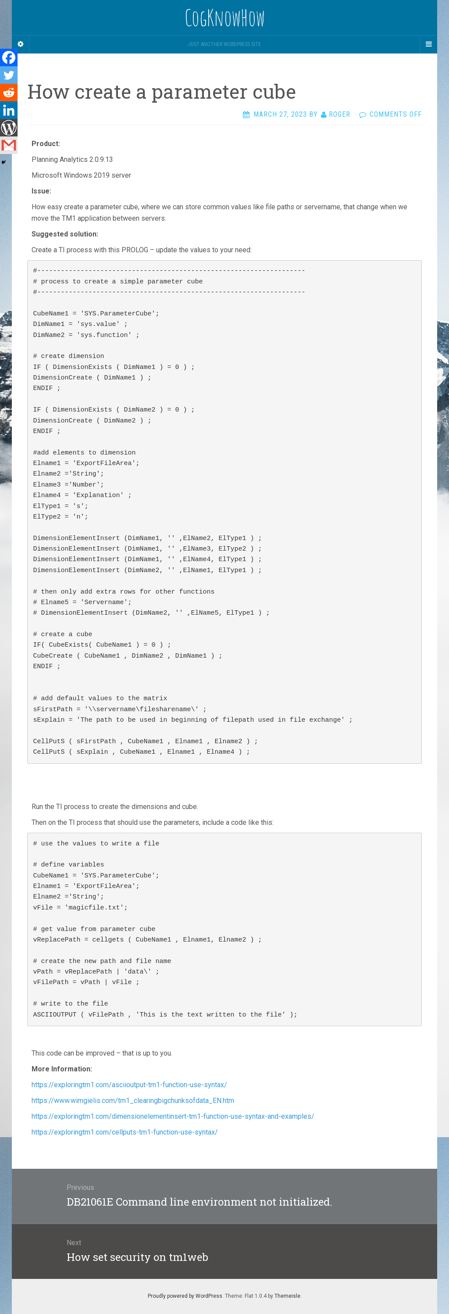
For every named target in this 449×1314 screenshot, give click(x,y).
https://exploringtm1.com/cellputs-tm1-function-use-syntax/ (126, 1132)
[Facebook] (9, 57)
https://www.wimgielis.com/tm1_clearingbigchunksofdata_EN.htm (134, 1100)
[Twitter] (9, 75)
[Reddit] (9, 92)
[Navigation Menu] (428, 44)
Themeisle (287, 1296)
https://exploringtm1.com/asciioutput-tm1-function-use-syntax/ (130, 1085)
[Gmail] (9, 145)
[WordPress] (9, 127)
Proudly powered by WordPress (185, 1296)
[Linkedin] (9, 110)
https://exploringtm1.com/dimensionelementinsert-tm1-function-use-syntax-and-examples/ (174, 1116)
